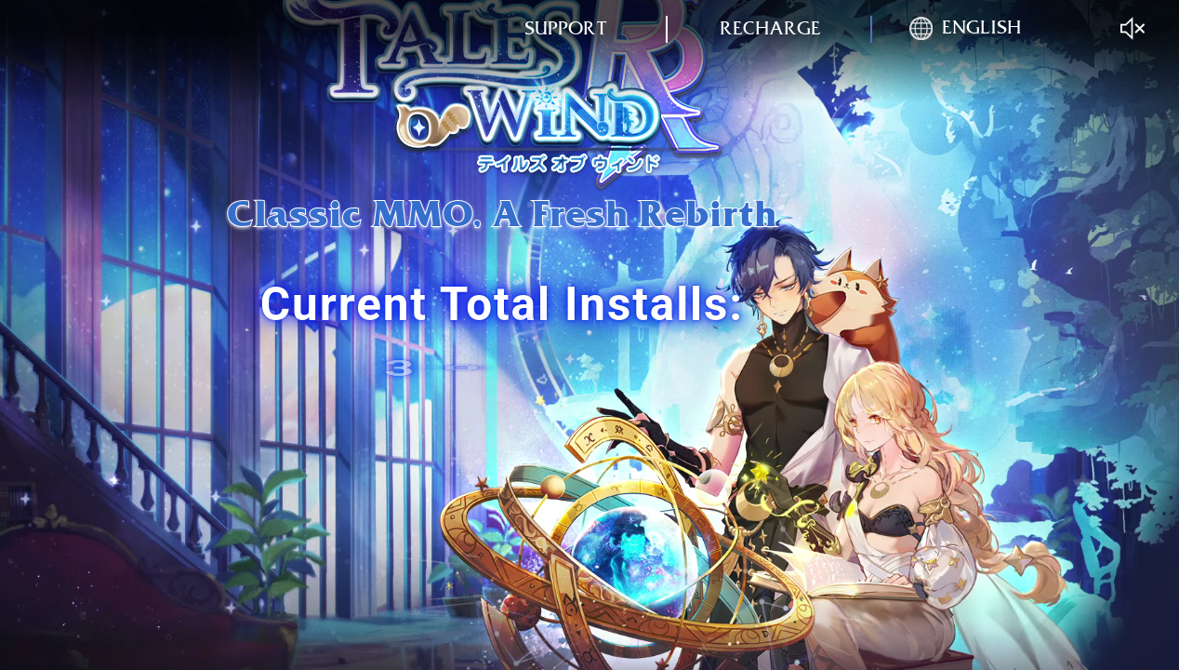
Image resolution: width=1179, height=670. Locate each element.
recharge (770, 28)
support (565, 28)
